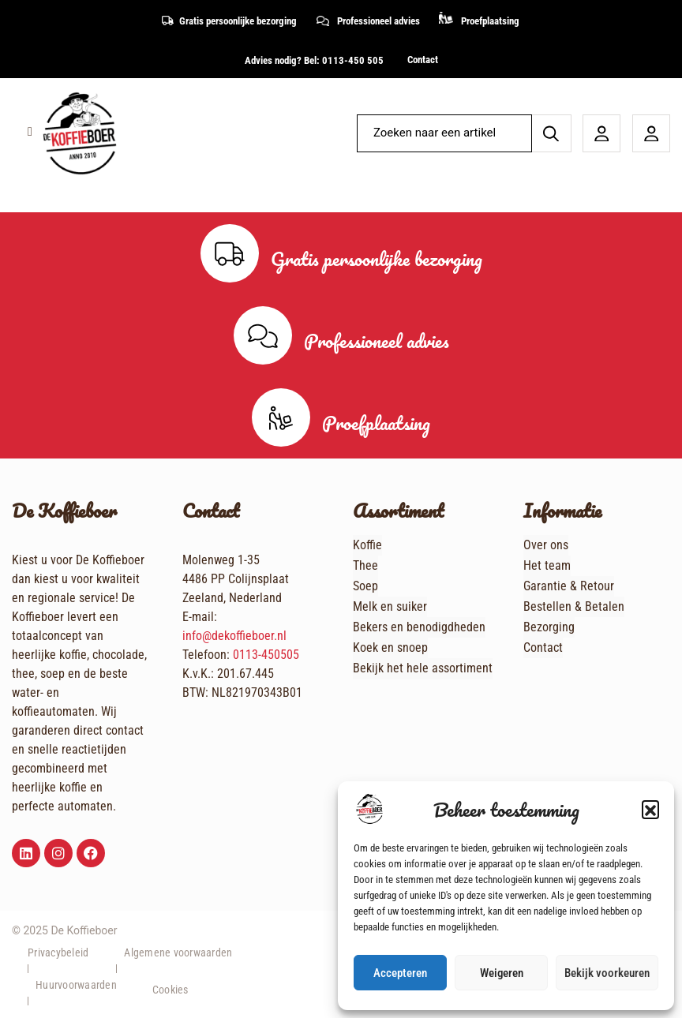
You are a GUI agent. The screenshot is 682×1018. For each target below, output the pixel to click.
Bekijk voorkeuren (607, 973)
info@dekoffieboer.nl (234, 635)
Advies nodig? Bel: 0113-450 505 (314, 60)
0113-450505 (266, 654)
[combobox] (441, 133)
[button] (650, 809)
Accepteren (400, 973)
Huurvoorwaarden (76, 985)
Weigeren (501, 973)
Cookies (170, 989)
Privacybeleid (58, 952)
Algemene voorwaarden (178, 952)
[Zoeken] (551, 133)
